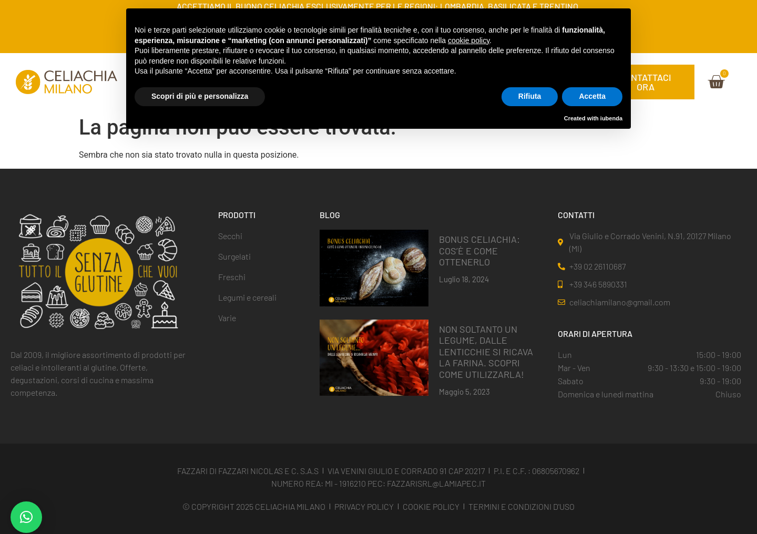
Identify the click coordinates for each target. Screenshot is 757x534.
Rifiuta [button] (529, 96)
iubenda (611, 118)
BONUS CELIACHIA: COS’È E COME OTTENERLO (479, 250)
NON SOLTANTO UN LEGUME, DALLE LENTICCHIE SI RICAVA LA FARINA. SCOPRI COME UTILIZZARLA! (486, 351)
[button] (26, 517)
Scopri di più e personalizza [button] (199, 96)
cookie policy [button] (468, 40)
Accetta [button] (592, 96)
